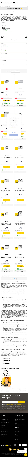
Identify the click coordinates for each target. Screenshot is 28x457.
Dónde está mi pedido (18, 421)
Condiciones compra (4, 429)
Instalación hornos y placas (5, 423)
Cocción (5, 11)
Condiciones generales (4, 431)
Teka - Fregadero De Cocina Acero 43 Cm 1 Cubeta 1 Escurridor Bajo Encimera (6, 92)
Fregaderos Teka (6, 363)
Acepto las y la (13, 404)
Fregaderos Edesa (6, 360)
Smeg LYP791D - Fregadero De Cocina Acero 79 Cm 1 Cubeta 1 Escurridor (5, 191)
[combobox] (14, 6)
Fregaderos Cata (6, 358)
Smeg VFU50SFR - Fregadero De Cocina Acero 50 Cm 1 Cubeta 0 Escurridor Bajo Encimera (6, 125)
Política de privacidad (4, 432)
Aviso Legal (2, 435)
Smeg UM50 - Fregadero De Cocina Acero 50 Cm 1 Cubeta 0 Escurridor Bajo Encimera (6, 224)
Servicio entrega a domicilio (5, 422)
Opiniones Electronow (4, 419)
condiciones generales (10, 404)
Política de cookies (12, 127)
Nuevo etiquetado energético (19, 432)
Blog (15, 434)
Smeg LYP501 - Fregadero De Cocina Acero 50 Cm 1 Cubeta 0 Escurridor (6, 157)
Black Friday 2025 (17, 431)
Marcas (16, 423)
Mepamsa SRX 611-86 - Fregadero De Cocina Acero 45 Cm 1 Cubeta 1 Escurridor (20, 92)
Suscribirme (21, 401)
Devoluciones (3, 425)
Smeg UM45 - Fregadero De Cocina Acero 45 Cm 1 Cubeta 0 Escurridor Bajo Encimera (6, 257)
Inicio (2, 11)
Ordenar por (8, 71)
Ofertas (16, 429)
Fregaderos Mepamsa (7, 361)
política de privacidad (19, 404)
